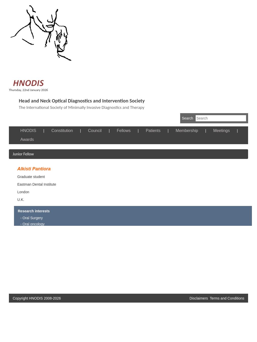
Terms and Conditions (227, 298)
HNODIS (28, 130)
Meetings (221, 130)
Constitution (62, 130)
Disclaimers (199, 298)
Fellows (124, 130)
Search (187, 118)
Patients (153, 130)
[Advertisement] (83, 260)
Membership (187, 130)
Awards (27, 139)
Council (95, 130)
